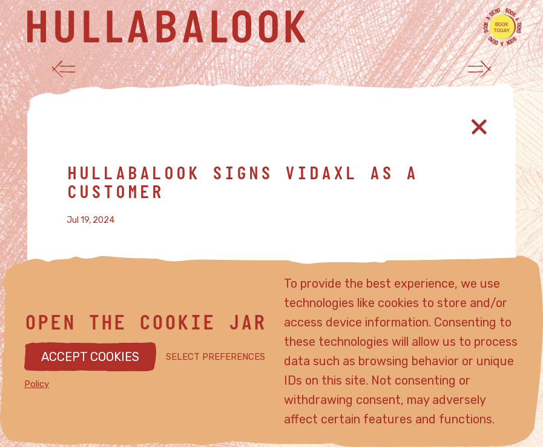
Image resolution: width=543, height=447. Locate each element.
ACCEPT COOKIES (90, 356)
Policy (36, 384)
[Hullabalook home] (259, 26)
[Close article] (479, 126)
